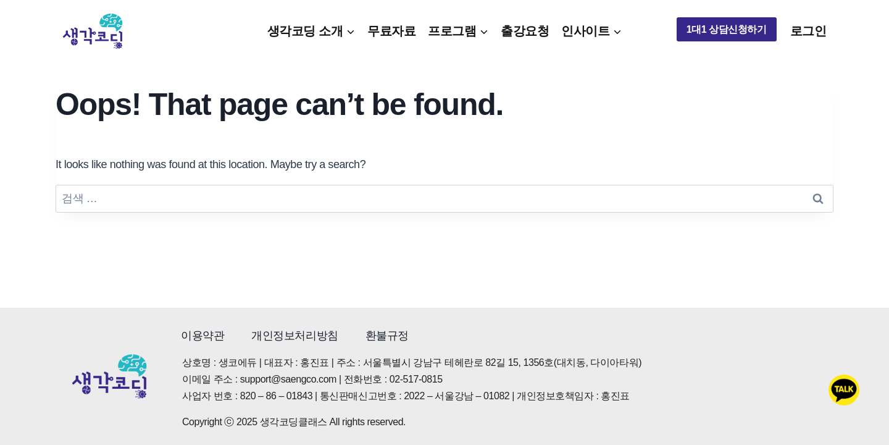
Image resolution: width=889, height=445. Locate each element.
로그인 (808, 31)
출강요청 (525, 31)
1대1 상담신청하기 (727, 29)
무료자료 (391, 31)
